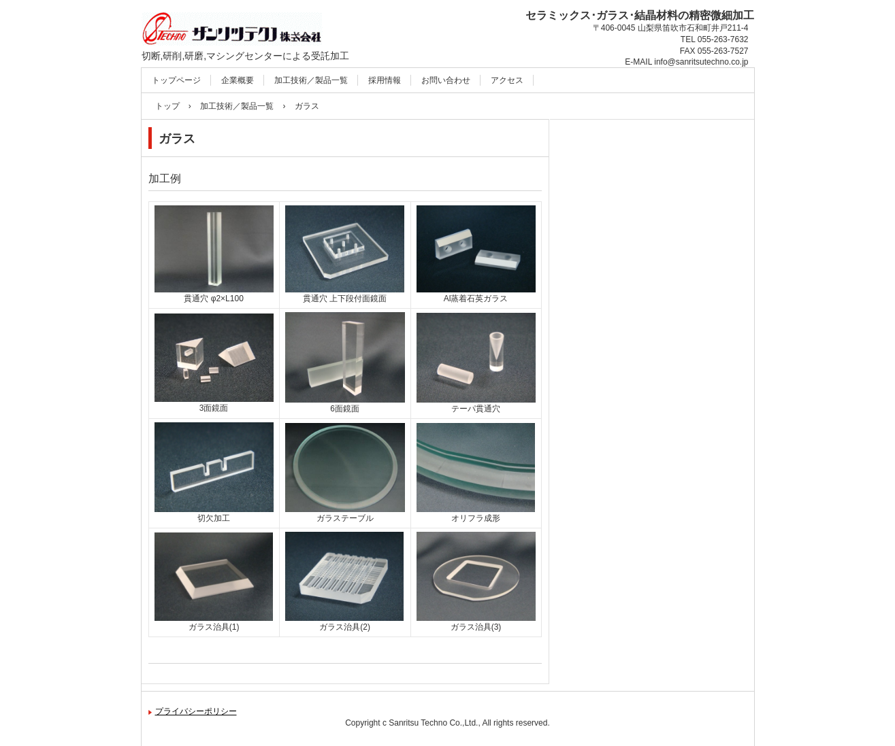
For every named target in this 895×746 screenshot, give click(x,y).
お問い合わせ (445, 80)
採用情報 (384, 80)
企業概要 (237, 80)
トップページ (176, 80)
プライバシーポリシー (196, 711)
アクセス (507, 80)
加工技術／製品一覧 (311, 80)
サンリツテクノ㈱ (209, 68)
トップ (167, 106)
